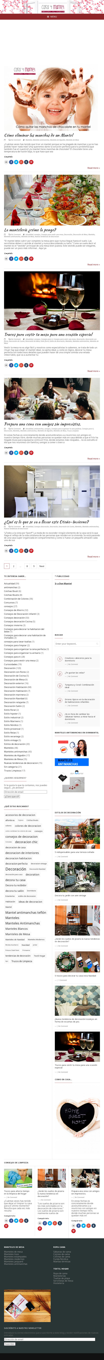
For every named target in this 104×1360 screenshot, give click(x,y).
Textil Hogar (39, 956)
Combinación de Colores (16, 598)
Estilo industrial (12, 717)
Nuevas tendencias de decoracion (47, 236)
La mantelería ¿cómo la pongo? (30, 230)
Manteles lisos (11, 1254)
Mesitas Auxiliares (11, 945)
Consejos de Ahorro (14, 610)
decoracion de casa (15, 847)
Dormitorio (31, 890)
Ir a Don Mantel (63, 583)
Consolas (8, 842)
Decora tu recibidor (16, 885)
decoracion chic (26, 842)
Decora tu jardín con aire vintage (70, 895)
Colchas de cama (61, 1256)
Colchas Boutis (11, 594)
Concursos (9, 602)
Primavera (26, 950)
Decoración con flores (15, 671)
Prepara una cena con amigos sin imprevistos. (42, 424)
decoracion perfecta (16, 863)
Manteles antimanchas (41, 140)
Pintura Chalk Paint (12, 950)
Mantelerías (59, 1275)
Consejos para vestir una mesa (52, 234)
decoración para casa (13, 874)
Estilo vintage (11, 740)
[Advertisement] (52, 40)
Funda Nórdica (60, 1259)
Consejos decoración (41, 526)
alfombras (10, 820)
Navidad (26, 945)
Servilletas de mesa (63, 1280)
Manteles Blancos (16, 929)
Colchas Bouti (11, 591)
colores (8, 825)
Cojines (20, 820)
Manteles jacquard (13, 1261)
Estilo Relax (10, 732)
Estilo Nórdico (11, 725)
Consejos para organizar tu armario (22, 652)
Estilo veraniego (12, 736)
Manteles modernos (14, 1259)
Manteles (29, 140)
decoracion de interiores (22, 853)
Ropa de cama (60, 1273)
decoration (32, 874)
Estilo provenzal (12, 728)
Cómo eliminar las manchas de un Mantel (38, 135)
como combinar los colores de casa (18, 831)
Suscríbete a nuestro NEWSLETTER (22, 1328)
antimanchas (39, 429)
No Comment (16, 140)
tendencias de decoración (17, 955)
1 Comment (62, 980)
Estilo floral (45, 341)
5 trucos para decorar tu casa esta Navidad (75, 975)
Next (41, 566)
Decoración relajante (14, 702)
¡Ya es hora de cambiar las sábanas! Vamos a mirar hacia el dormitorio (80, 716)
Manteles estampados (15, 1256)
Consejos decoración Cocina (18, 621)
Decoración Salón (13, 706)
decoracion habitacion (18, 858)
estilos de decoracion (27, 896)
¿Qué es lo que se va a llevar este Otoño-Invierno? (46, 522)
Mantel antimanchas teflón (25, 912)
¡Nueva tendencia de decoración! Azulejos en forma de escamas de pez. (76, 1020)
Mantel (8, 907)
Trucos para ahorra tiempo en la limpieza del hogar (17, 1192)
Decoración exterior (14, 683)
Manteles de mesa (13, 1251)
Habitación (10, 901)
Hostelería (58, 1283)
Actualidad (29, 234)
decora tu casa (15, 880)
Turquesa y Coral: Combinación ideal (79, 686)
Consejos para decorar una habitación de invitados (25, 636)
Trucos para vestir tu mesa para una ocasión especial (48, 334)
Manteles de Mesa (72, 140)
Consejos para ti (47, 339)
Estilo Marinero (12, 721)
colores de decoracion (28, 825)
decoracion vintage (39, 863)
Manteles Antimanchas (22, 923)
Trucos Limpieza (73, 431)
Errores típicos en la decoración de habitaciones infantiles (80, 700)
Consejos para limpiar (15, 645)
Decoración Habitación (15, 687)
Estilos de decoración (57, 341)
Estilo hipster (11, 713)
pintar (35, 945)
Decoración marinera (14, 694)
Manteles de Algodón (57, 140)
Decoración (68, 234)
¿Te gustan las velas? (75, 672)
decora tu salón (14, 890)
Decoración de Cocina (17, 341)
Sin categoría (10, 766)
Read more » (93, 167)
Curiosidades (10, 664)
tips (6, 961)
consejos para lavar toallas (17, 641)
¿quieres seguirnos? (15, 778)
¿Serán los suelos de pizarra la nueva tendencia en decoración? (77, 940)
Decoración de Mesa (80, 234)
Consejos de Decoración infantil (20, 613)
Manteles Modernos (36, 939)
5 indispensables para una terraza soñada (74, 852)
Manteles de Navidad (15, 939)
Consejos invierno (13, 625)
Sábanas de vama (62, 1251)
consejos (37, 234)
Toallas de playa (61, 1278)
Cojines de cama (61, 1254)
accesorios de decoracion (20, 815)
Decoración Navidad (14, 698)
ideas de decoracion (30, 901)
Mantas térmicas (61, 1261)
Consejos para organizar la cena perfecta (66, 429)
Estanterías (10, 896)
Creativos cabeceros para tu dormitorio (78, 659)
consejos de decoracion (21, 836)
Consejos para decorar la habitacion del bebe (24, 630)
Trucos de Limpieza (21, 961)
